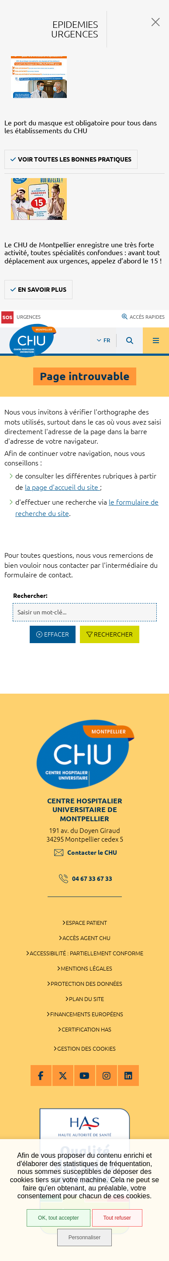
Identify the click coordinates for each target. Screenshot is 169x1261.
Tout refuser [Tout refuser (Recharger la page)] (117, 1218)
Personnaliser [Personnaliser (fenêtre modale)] (84, 1237)
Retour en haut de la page (156, 689)
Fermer (155, 22)
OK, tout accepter (58, 1218)
